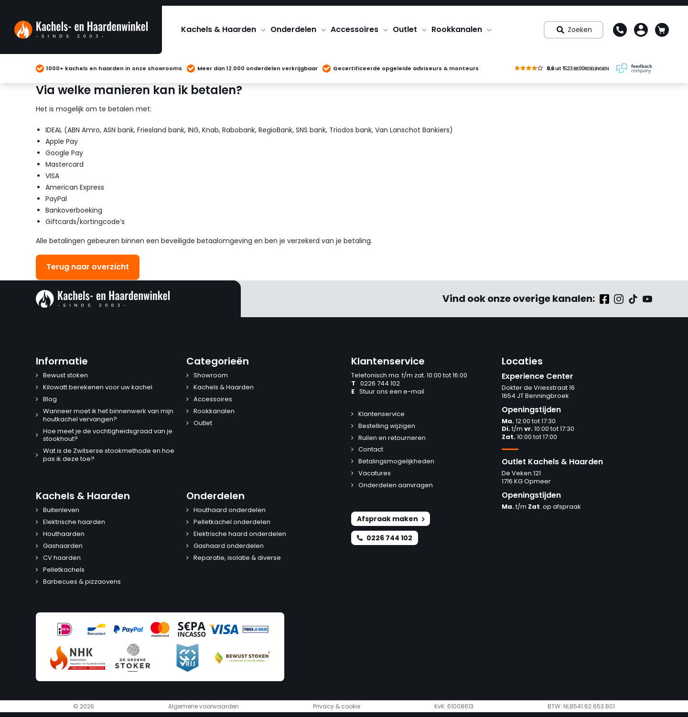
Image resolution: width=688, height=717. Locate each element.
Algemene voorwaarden (203, 706)
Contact (370, 450)
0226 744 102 (375, 384)
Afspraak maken (390, 519)
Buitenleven (61, 510)
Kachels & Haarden (218, 29)
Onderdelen (293, 29)
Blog (50, 400)
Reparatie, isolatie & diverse (237, 558)
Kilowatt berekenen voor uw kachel (97, 388)
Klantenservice (381, 414)
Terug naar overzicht (87, 266)
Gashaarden (63, 546)
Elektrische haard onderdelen (240, 534)
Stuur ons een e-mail (387, 392)
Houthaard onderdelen (230, 510)
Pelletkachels (64, 570)
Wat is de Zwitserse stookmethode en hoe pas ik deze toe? (108, 455)
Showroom (211, 376)
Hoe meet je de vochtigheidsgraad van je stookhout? (107, 436)
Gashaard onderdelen (229, 546)
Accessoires (354, 29)
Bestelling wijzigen (386, 426)
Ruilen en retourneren (392, 438)
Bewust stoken (65, 376)
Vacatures (374, 474)
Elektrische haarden (74, 522)
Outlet (405, 29)
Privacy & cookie (336, 706)
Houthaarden (64, 534)
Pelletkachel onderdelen (232, 522)
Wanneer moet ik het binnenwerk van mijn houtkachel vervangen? (108, 415)
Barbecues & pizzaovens (82, 582)
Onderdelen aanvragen (395, 486)
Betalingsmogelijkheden (396, 462)
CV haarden (62, 558)
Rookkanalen (456, 29)
